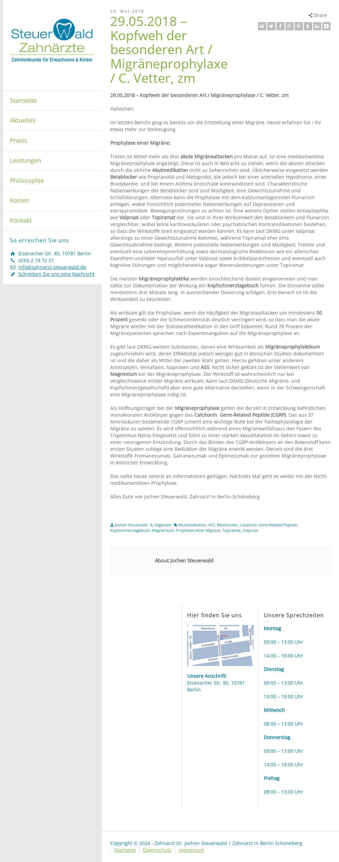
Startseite (23, 100)
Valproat (250, 530)
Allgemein (163, 524)
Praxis (18, 140)
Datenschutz (157, 850)
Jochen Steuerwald (131, 524)
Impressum (192, 850)
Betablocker (227, 524)
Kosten (20, 200)
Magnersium (163, 530)
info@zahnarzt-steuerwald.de (52, 267)
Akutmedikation (192, 524)
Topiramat (231, 530)
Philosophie (27, 180)
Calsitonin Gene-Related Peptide (268, 524)
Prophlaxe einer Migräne (198, 530)
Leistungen (25, 160)
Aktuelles (23, 120)
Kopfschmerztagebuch (130, 530)
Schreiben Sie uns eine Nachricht (56, 274)
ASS (211, 524)
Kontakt (21, 220)
